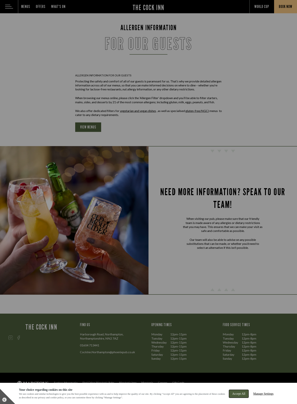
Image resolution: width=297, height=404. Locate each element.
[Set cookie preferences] (7, 396)
